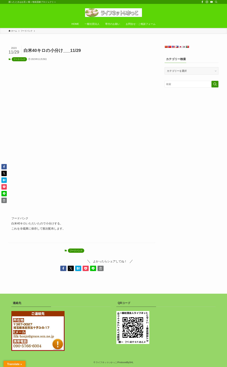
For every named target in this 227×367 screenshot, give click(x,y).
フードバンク (19, 59)
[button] (63, 268)
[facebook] (202, 2)
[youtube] (211, 2)
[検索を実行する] (214, 84)
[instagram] (207, 2)
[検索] (216, 2)
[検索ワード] (191, 84)
